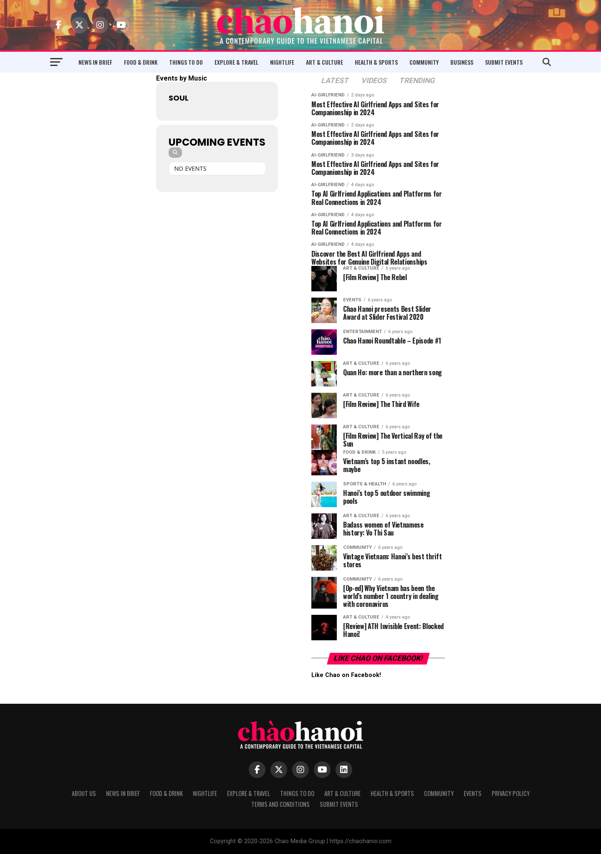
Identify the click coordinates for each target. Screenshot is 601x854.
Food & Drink (140, 62)
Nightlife (282, 62)
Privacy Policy (511, 793)
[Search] (175, 152)
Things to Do (186, 62)
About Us (84, 793)
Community (424, 62)
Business (461, 62)
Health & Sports (376, 62)
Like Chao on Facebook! (378, 658)
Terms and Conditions (280, 804)
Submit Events (504, 62)
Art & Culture (324, 62)
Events (473, 793)
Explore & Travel (236, 62)
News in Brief (95, 62)
